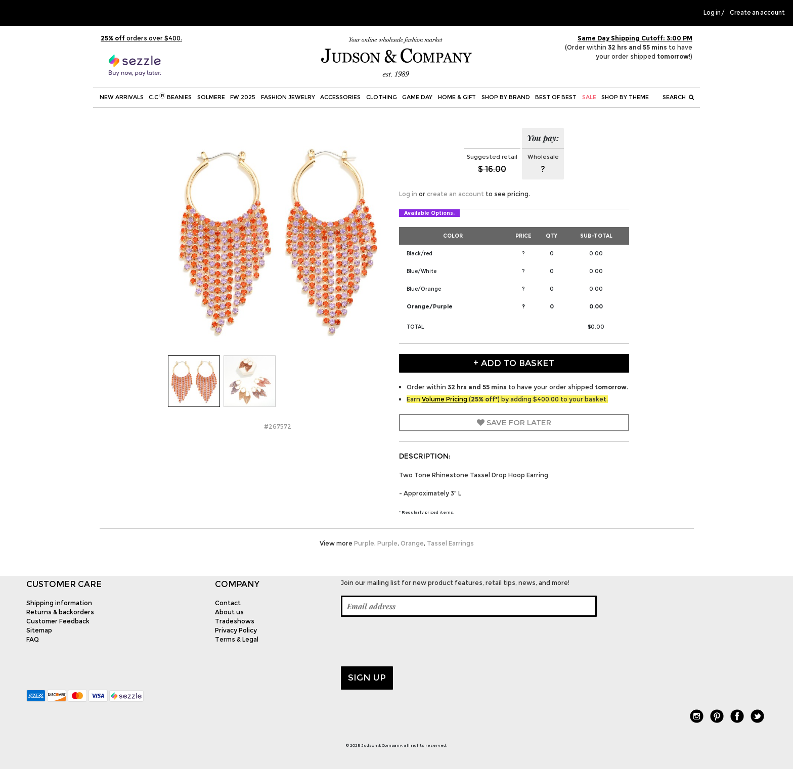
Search (678, 97)
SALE (589, 97)
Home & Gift (457, 97)
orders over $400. (141, 38)
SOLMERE (211, 97)
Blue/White (421, 271)
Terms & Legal (236, 639)
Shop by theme (625, 97)
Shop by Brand (505, 97)
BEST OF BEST (556, 97)
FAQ (32, 639)
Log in (712, 12)
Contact (228, 603)
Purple (364, 543)
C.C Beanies (170, 97)
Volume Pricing (444, 399)
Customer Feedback (58, 621)
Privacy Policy (236, 630)
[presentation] (418, 641)
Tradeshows (234, 621)
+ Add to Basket (513, 363)
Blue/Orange (424, 289)
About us (229, 612)
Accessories (340, 97)
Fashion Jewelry (288, 97)
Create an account (757, 12)
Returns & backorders (60, 612)
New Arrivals (122, 97)
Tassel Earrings (450, 543)
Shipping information (59, 603)
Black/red (419, 253)
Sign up (367, 677)
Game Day (417, 97)
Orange (412, 543)
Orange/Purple (430, 306)
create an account (455, 194)
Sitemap (39, 630)
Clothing (381, 97)
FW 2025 (242, 97)
